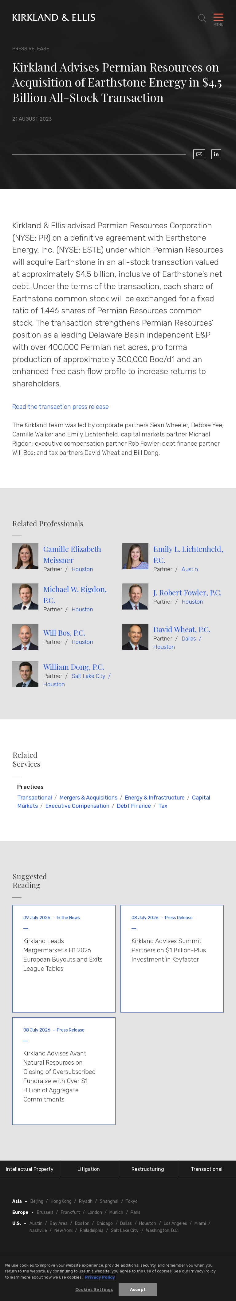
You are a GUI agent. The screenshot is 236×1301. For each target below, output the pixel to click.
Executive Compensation (77, 806)
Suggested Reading (30, 881)
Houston (82, 569)
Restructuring (148, 1169)
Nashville (38, 1230)
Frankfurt (70, 1212)
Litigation (88, 1169)
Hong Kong (61, 1201)
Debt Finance (134, 806)
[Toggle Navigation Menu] (218, 18)
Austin (190, 569)
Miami (200, 1223)
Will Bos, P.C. (64, 632)
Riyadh (85, 1201)
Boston (82, 1223)
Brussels (45, 1212)
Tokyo (132, 1201)
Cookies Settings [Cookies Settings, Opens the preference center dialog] (94, 1290)
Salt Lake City (88, 676)
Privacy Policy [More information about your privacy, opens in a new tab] (100, 1278)
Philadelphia (92, 1230)
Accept (138, 1290)
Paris (135, 1212)
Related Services (26, 759)
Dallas (189, 638)
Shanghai (109, 1201)
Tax (162, 806)
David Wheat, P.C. (181, 629)
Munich (116, 1212)
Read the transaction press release (60, 406)
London (95, 1212)
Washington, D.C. (162, 1230)
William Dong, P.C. (73, 667)
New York (63, 1230)
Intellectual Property (29, 1169)
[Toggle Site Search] (202, 18)
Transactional (34, 797)
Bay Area (59, 1223)
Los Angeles (175, 1223)
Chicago (105, 1223)
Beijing (36, 1201)
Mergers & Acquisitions (88, 797)
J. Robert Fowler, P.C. (187, 592)
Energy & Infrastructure (155, 797)
